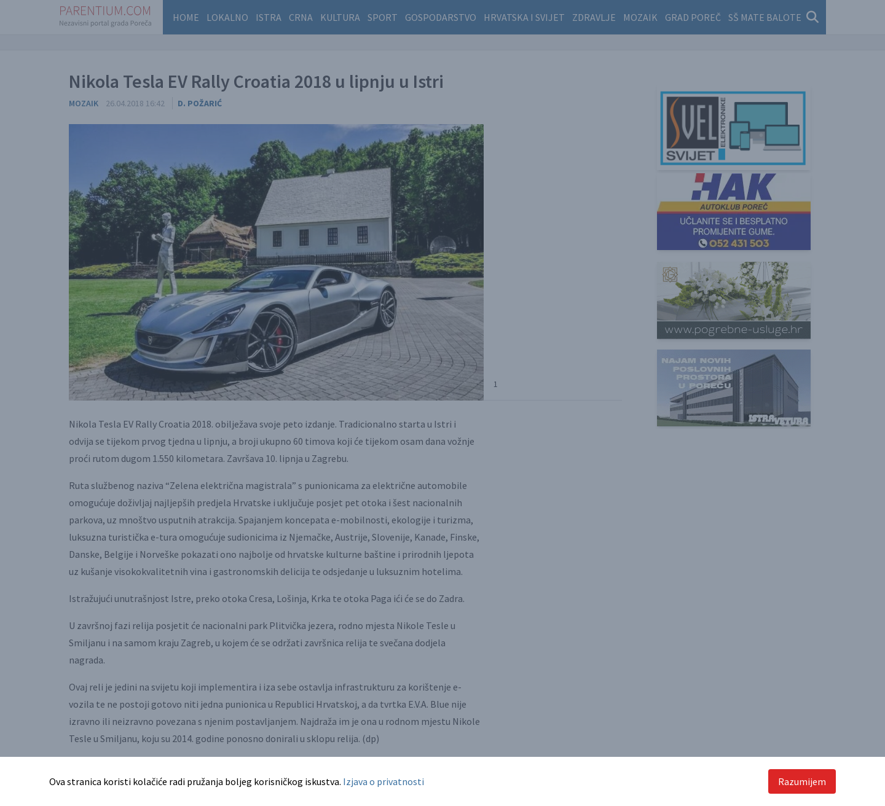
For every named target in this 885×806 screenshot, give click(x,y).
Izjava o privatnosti (383, 781)
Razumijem (802, 781)
